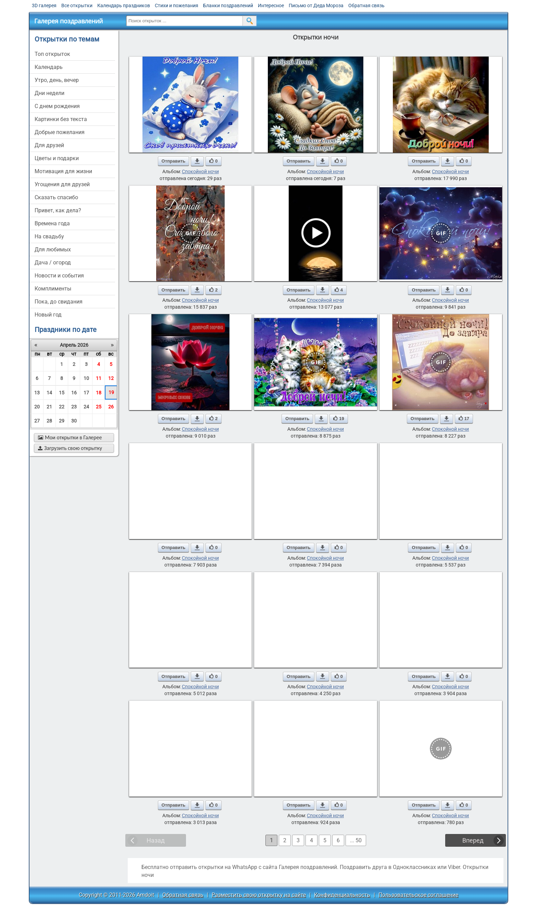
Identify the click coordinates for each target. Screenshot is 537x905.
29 (61, 421)
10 (86, 378)
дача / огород (53, 262)
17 (86, 392)
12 (111, 378)
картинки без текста (61, 119)
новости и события (59, 275)
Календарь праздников (123, 5)
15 (61, 392)
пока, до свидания (59, 301)
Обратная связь (366, 5)
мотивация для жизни (63, 171)
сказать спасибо (56, 197)
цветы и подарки (57, 158)
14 (49, 392)
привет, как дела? (58, 210)
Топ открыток (52, 54)
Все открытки (76, 5)
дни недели (49, 93)
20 (37, 406)
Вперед (473, 840)
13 (37, 392)
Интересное (271, 5)
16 (74, 392)
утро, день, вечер (57, 80)
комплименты (53, 288)
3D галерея (44, 5)
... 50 (356, 840)
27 (37, 421)
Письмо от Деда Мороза (316, 5)
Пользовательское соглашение (418, 895)
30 (74, 421)
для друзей (49, 145)
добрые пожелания (60, 132)
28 (49, 421)
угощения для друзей (62, 184)
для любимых (53, 249)
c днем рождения (57, 106)
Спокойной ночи (200, 171)
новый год (48, 314)
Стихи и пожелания (176, 5)
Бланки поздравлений (228, 5)
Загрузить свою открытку (70, 448)
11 (98, 378)
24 (86, 406)
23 (74, 406)
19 (111, 392)
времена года (52, 223)
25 (98, 406)
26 (111, 406)
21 (49, 406)
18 (98, 392)
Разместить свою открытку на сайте (259, 895)
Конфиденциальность (342, 895)
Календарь (49, 67)
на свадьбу (49, 236)
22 (61, 406)
